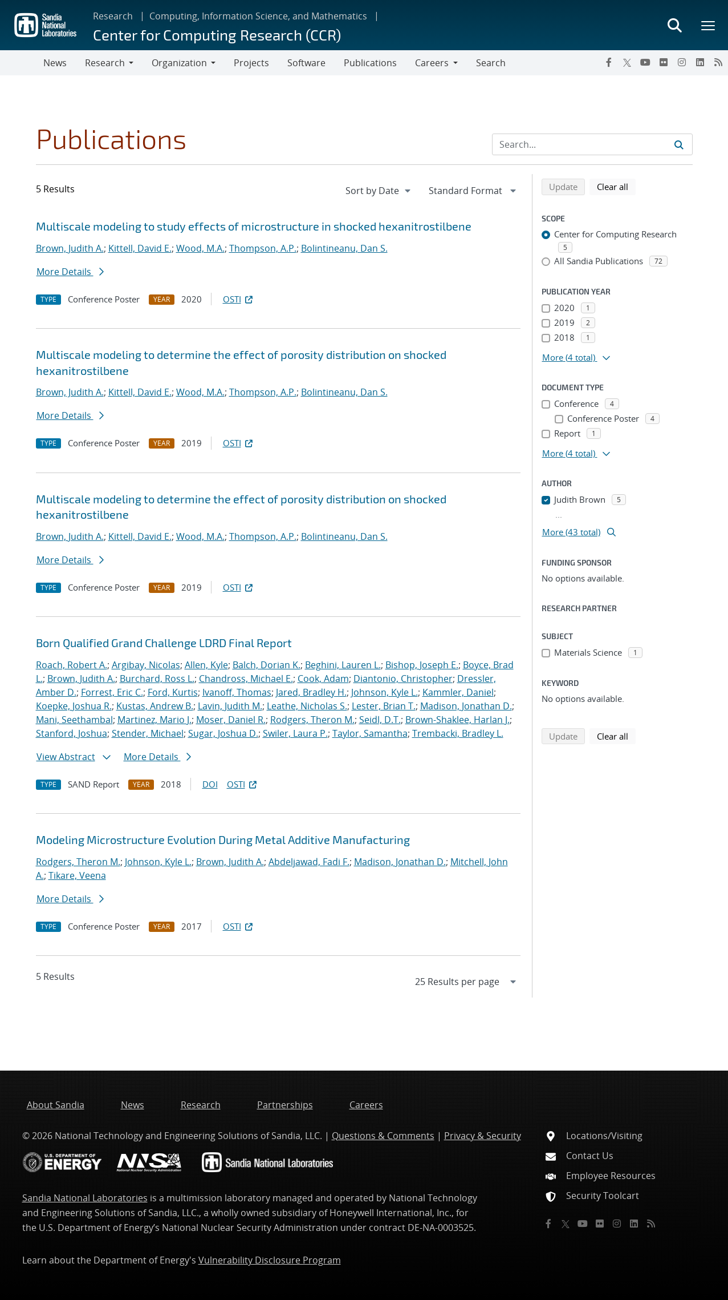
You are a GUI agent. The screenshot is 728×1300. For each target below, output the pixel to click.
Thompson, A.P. (262, 248)
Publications (370, 62)
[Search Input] (592, 144)
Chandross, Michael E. (246, 678)
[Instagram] (681, 62)
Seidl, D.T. (380, 719)
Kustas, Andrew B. (154, 706)
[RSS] (718, 62)
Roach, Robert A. (71, 665)
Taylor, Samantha (370, 733)
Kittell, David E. (140, 248)
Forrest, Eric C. (112, 692)
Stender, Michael (148, 733)
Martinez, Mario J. (154, 719)
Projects (251, 62)
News (55, 62)
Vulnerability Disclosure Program (269, 1260)
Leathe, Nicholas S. (307, 706)
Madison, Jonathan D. (466, 706)
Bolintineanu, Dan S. (344, 248)
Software (306, 62)
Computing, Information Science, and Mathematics (258, 16)
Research (113, 16)
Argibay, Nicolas (146, 665)
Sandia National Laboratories (85, 1198)
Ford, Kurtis (173, 692)
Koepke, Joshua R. (74, 706)
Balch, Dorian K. (266, 665)
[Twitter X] (627, 62)
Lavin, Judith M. (230, 706)
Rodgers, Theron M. (312, 719)
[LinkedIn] (700, 62)
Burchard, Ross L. (157, 678)
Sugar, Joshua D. (223, 733)
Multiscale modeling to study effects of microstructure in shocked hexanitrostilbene (253, 226)
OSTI (239, 299)
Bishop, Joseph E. (421, 665)
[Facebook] (608, 62)
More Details (70, 271)
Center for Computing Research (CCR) (217, 34)
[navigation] (379, 190)
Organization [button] (179, 62)
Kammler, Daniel (458, 692)
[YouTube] (645, 62)
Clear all (616, 186)
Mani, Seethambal (74, 719)
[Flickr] (663, 62)
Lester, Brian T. (384, 706)
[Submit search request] (679, 144)
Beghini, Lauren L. (343, 665)
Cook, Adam (323, 678)
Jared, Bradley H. (311, 692)
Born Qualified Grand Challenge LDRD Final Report (164, 642)
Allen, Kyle (206, 665)
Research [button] (105, 62)
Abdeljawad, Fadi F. (309, 861)
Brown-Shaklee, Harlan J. (457, 719)
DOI (210, 784)
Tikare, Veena (77, 875)
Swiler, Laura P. (295, 733)
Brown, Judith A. (70, 248)
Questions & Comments (383, 1135)
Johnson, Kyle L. (384, 692)
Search (491, 62)
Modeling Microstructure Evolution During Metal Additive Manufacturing (223, 839)
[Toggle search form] (674, 25)
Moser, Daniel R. (231, 719)
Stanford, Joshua (71, 733)
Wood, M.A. (200, 248)
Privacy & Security (482, 1135)
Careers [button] (432, 62)
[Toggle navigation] (21, 62)
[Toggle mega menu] (708, 25)
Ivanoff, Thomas (236, 692)
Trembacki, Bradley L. (457, 733)
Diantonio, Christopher (403, 678)
